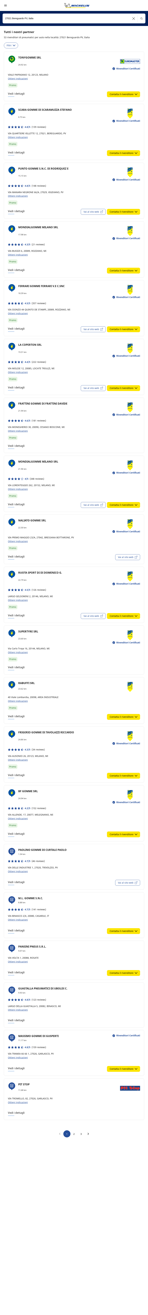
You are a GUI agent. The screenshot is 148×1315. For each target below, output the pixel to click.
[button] (134, 18)
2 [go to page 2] (74, 1133)
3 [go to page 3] (81, 1133)
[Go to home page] (77, 5)
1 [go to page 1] (67, 1133)
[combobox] (74, 18)
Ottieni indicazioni (18, 78)
